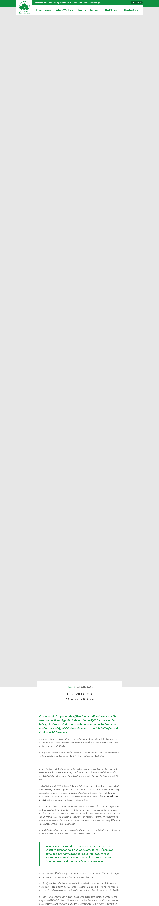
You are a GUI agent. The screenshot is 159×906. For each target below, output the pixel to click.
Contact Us (131, 10)
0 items (137, 2)
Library (95, 10)
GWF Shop (112, 10)
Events (82, 10)
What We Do (64, 10)
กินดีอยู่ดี (71, 687)
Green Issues (44, 10)
